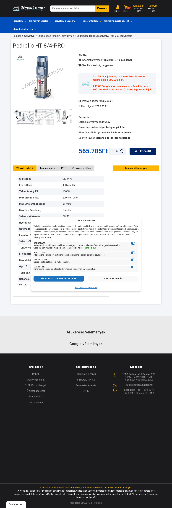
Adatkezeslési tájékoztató (86, 288)
